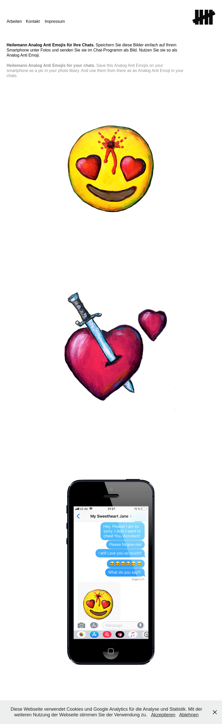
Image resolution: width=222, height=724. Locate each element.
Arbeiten (14, 21)
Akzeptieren (163, 714)
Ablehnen (188, 714)
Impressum (55, 21)
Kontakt (33, 21)
